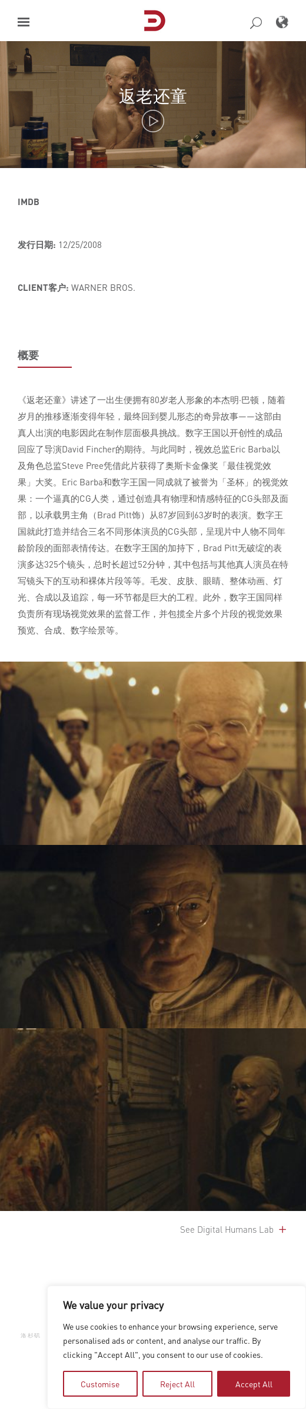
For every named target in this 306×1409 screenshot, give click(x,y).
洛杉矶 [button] (31, 1335)
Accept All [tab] (253, 1383)
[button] (23, 22)
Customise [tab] (100, 1383)
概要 (28, 355)
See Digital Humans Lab (234, 1229)
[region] (176, 1347)
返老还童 (153, 95)
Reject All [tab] (177, 1383)
